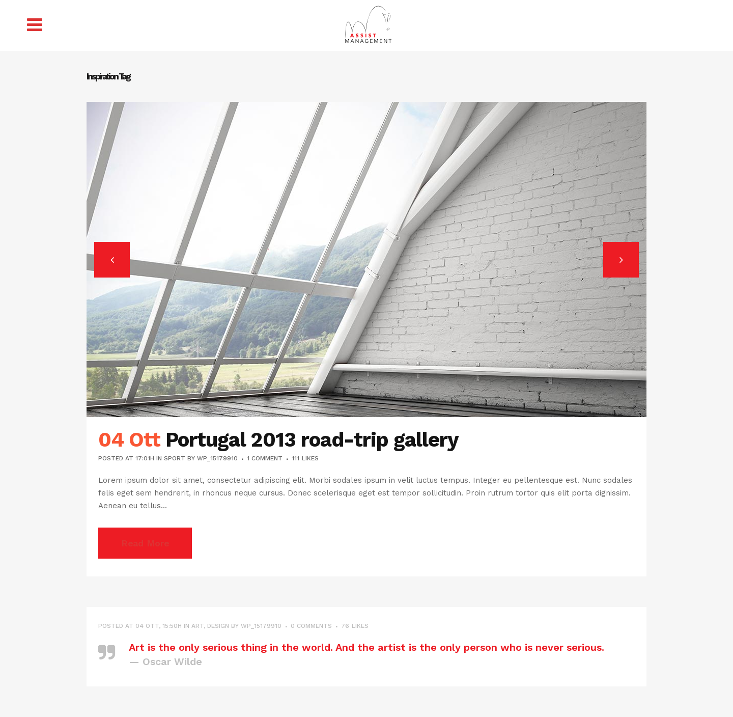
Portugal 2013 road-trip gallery (312, 440)
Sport (174, 458)
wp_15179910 (217, 458)
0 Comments (311, 625)
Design (218, 625)
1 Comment (265, 458)
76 (355, 625)
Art (197, 625)
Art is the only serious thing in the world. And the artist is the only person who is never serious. (366, 647)
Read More (145, 543)
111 (305, 458)
